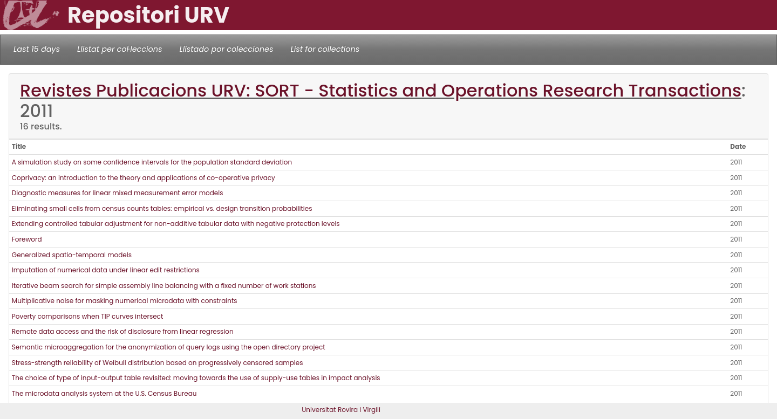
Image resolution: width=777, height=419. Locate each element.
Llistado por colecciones (227, 49)
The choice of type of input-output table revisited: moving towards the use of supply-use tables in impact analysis (196, 377)
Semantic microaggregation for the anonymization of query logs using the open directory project (168, 347)
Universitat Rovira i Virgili (341, 409)
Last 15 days (36, 49)
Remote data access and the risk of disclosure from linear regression (123, 331)
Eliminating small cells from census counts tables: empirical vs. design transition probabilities (162, 208)
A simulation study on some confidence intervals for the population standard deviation (152, 162)
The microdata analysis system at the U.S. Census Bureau (104, 393)
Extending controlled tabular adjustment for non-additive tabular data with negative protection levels (176, 223)
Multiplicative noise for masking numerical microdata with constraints (124, 300)
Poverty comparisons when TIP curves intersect (87, 316)
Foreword (27, 239)
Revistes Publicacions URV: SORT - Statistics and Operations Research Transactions (380, 90)
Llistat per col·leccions (119, 49)
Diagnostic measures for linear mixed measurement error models (117, 192)
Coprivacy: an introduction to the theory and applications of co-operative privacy (143, 177)
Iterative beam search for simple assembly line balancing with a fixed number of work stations (164, 285)
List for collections (324, 49)
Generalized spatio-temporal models (72, 254)
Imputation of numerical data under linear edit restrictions (106, 269)
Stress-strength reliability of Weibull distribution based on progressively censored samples (157, 362)
